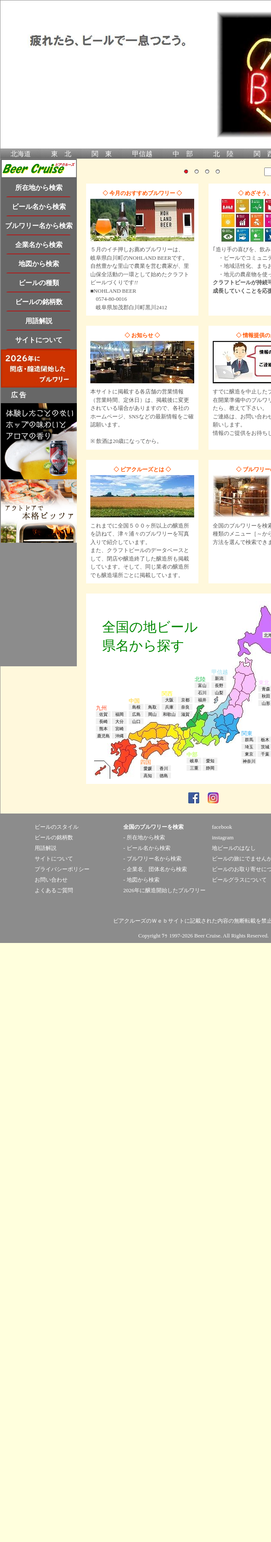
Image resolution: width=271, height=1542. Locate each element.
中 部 (183, 153)
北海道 (21, 153)
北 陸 (223, 153)
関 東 (102, 153)
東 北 (61, 153)
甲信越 (142, 153)
